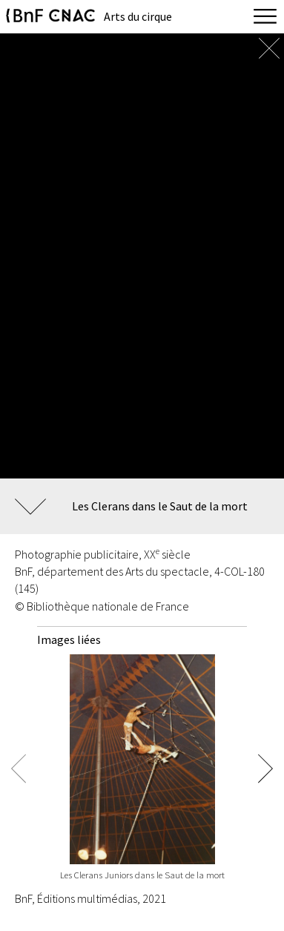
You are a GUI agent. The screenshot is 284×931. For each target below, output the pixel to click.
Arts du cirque (138, 16)
